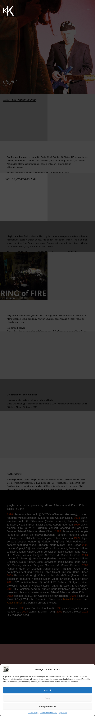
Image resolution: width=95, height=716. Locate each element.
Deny (47, 698)
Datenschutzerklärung (48, 713)
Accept (47, 690)
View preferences (47, 706)
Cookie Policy (33, 713)
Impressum (63, 713)
